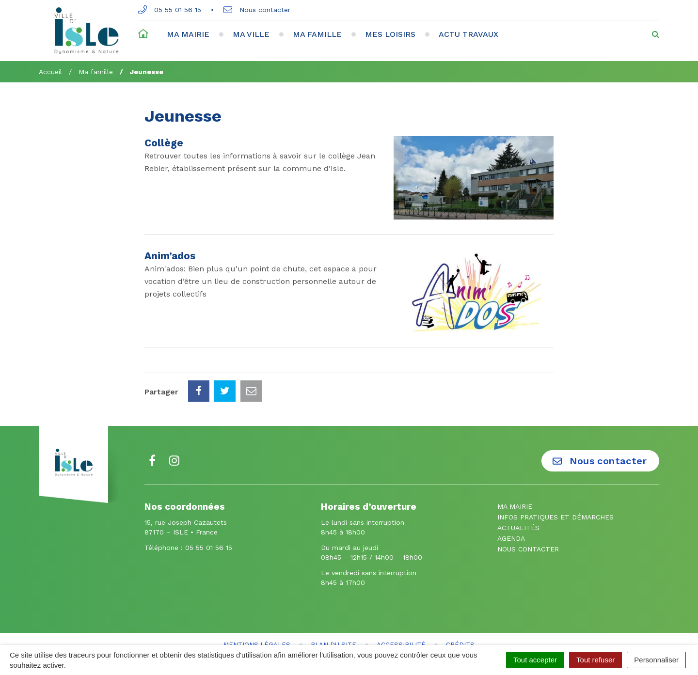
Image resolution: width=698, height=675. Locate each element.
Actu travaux (468, 34)
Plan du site (333, 601)
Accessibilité (401, 601)
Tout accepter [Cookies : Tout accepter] (535, 660)
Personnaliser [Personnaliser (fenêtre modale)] (656, 660)
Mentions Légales (256, 601)
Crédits (460, 601)
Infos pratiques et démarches (555, 474)
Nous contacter (256, 10)
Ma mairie (188, 34)
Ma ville (251, 34)
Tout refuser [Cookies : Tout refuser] (595, 660)
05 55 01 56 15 (169, 10)
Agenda (511, 495)
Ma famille (317, 34)
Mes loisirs (390, 34)
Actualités (518, 484)
